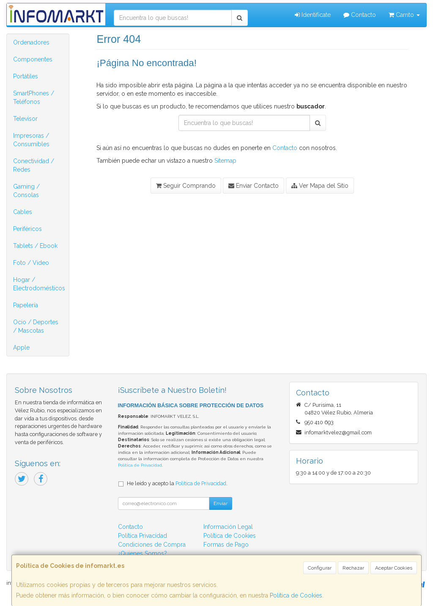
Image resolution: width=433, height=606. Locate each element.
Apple (21, 347)
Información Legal (228, 526)
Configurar (320, 568)
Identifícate (313, 14)
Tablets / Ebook (35, 245)
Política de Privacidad (140, 465)
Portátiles (25, 76)
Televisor (25, 118)
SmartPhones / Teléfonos (33, 97)
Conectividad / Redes (33, 165)
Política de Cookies (296, 595)
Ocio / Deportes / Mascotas (35, 326)
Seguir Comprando (186, 185)
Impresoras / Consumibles (31, 139)
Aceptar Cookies (393, 568)
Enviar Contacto (253, 185)
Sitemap (225, 160)
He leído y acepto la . (177, 483)
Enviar (220, 503)
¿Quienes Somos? (142, 553)
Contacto (359, 14)
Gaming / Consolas (26, 190)
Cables (22, 211)
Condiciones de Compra (152, 544)
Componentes (32, 59)
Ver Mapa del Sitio (319, 185)
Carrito (404, 14)
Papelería (25, 305)
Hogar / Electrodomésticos (39, 284)
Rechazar (353, 568)
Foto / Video (31, 262)
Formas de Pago (226, 544)
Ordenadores (31, 42)
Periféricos (27, 228)
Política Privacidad (142, 535)
